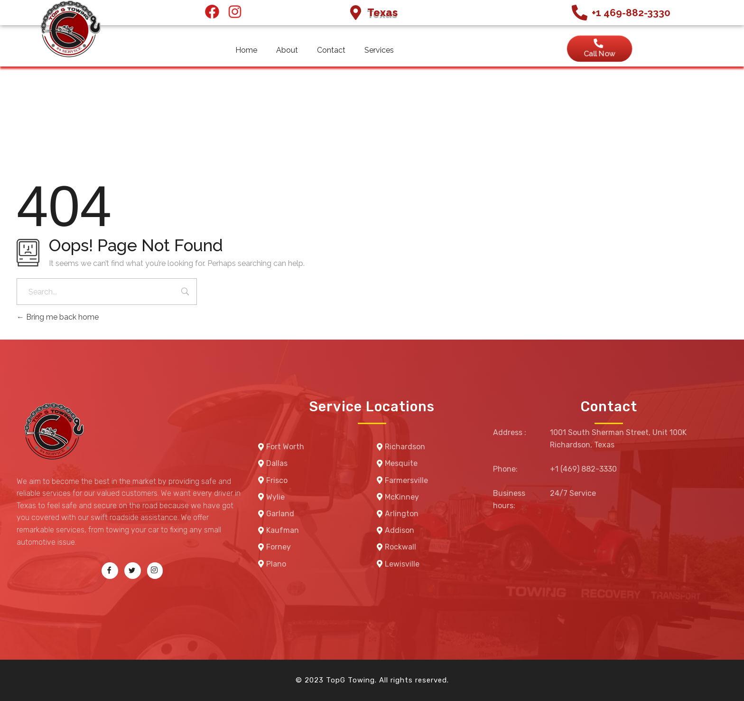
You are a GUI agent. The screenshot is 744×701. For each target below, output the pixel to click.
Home (246, 50)
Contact (331, 50)
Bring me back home (58, 317)
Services (379, 50)
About (287, 50)
